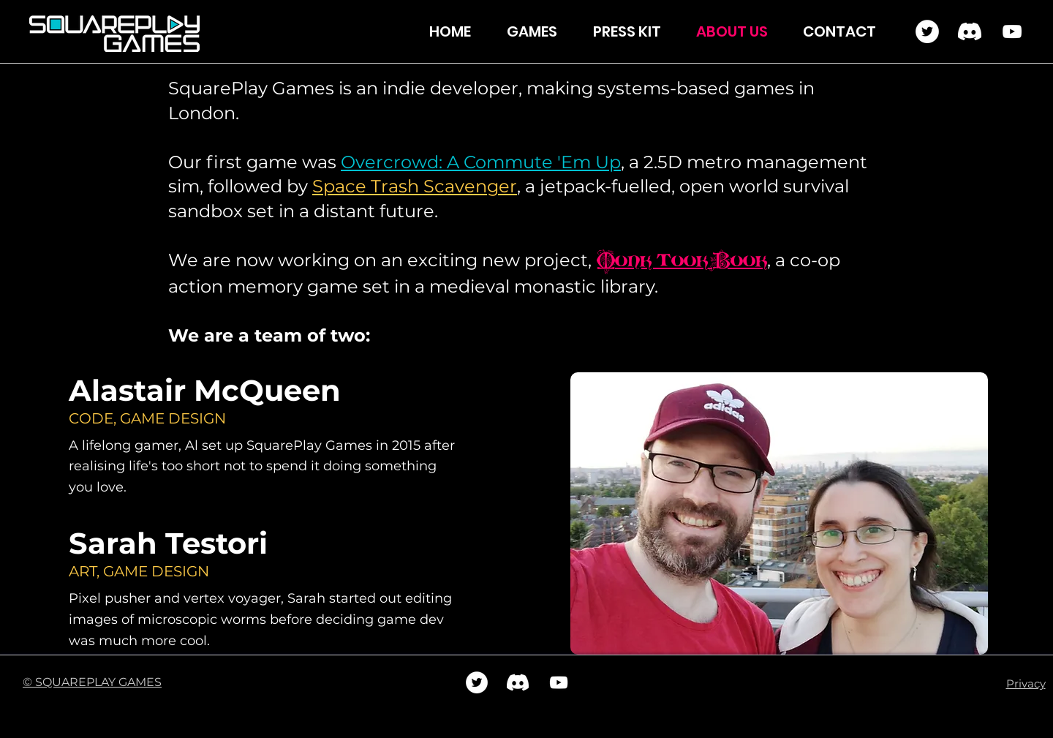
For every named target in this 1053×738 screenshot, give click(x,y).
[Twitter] (927, 31)
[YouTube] (1012, 31)
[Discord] (969, 31)
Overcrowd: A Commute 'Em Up (481, 162)
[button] (539, 31)
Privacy (1026, 683)
